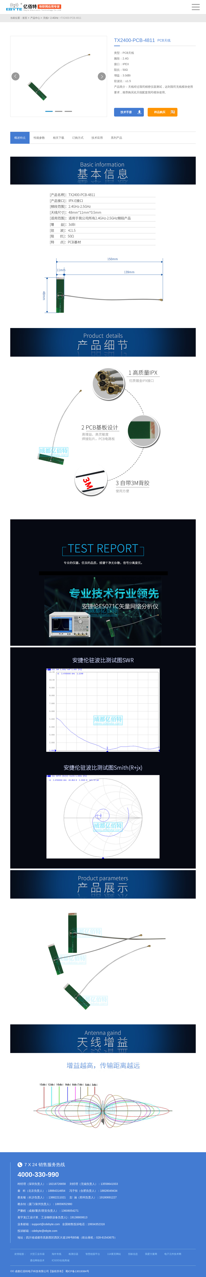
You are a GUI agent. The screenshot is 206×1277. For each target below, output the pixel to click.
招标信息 (133, 1254)
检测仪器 (73, 1254)
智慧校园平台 (92, 1254)
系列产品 (116, 137)
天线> (46, 18)
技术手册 (126, 112)
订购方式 (77, 137)
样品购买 (159, 112)
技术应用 (97, 137)
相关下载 (58, 137)
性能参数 (39, 137)
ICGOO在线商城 (60, 1260)
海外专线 (56, 1254)
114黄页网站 (114, 1254)
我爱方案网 (151, 1254)
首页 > (25, 18)
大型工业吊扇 (37, 1254)
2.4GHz (54, 18)
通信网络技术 (37, 1260)
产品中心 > (36, 18)
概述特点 (20, 137)
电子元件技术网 (172, 1254)
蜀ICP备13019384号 (77, 1271)
